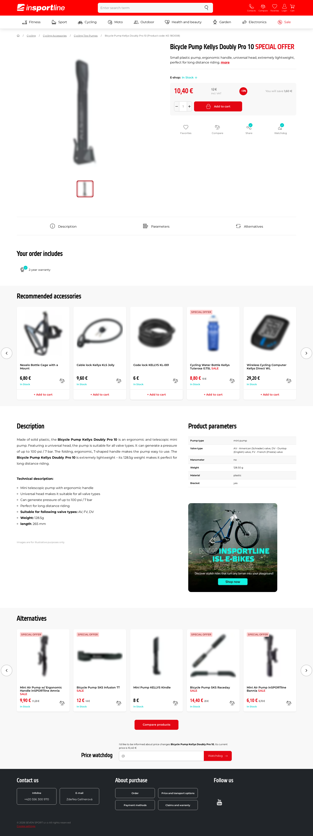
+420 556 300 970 (36, 796)
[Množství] (183, 106)
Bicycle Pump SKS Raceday (210, 689)
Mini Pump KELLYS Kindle (152, 687)
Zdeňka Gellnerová (79, 796)
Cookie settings (26, 826)
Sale (284, 22)
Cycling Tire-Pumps (86, 35)
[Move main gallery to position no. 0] (85, 188)
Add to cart (218, 106)
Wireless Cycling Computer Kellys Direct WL (266, 366)
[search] (206, 8)
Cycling (87, 22)
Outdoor (144, 22)
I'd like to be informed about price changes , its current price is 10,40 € (173, 746)
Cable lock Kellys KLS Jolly (95, 365)
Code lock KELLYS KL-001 (151, 365)
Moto (115, 22)
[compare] (62, 381)
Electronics (254, 22)
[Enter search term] (149, 8)
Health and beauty (183, 22)
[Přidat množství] (189, 106)
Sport (59, 22)
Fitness (31, 22)
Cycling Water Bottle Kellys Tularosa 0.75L (210, 366)
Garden (222, 22)
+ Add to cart (43, 394)
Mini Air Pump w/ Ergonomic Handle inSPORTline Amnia (41, 691)
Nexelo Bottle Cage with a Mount (39, 366)
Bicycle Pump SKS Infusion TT (98, 689)
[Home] (18, 36)
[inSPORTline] (41, 7)
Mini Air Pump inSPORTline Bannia (266, 689)
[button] (195, 77)
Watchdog (218, 756)
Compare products (156, 724)
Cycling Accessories (55, 35)
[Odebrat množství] (176, 106)
